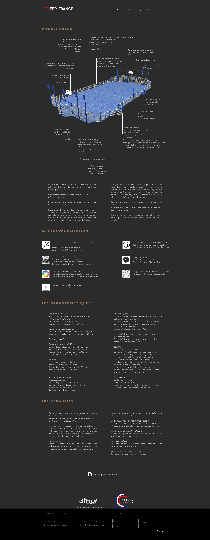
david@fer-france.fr (59, 525)
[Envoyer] (160, 531)
